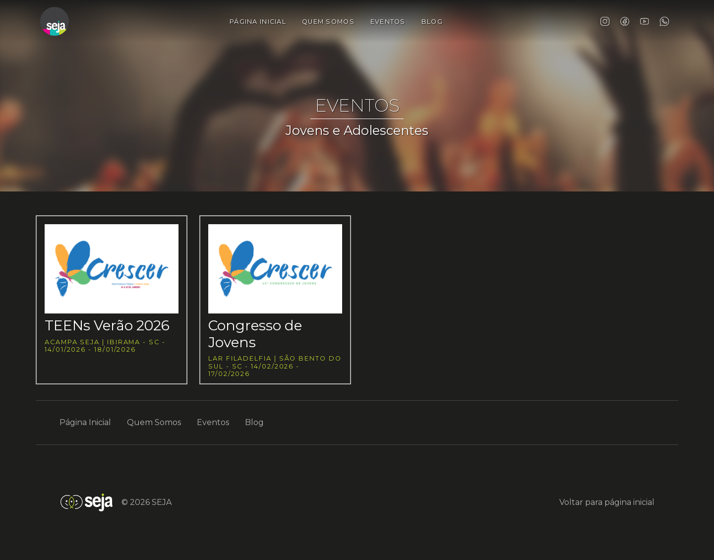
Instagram (605, 21)
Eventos (388, 21)
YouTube (644, 21)
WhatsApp (664, 21)
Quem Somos (328, 21)
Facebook (625, 21)
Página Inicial (258, 21)
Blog (432, 21)
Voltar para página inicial (606, 502)
